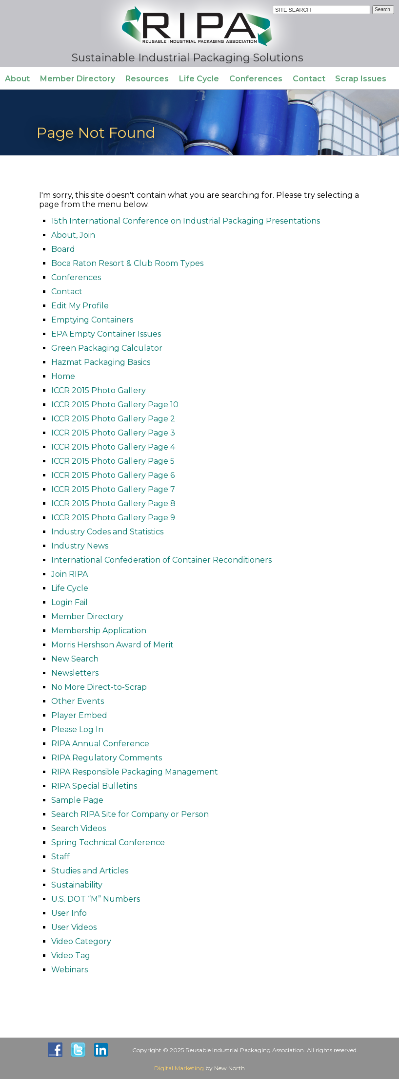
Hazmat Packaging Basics (100, 362)
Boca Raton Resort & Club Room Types (127, 263)
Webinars (69, 969)
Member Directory (77, 78)
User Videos (74, 927)
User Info (69, 913)
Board (63, 249)
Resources (147, 78)
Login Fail (69, 602)
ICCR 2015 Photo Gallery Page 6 (113, 475)
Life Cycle (199, 78)
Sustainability (76, 885)
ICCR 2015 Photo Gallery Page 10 (115, 404)
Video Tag (70, 955)
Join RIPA (69, 574)
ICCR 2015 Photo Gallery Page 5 (113, 461)
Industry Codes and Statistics (107, 531)
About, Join (73, 235)
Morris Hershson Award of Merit (112, 644)
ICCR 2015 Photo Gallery (98, 390)
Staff (60, 856)
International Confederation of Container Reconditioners (161, 560)
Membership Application (98, 630)
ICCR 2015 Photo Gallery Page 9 (113, 517)
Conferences (255, 78)
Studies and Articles (89, 870)
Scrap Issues (360, 78)
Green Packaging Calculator (106, 348)
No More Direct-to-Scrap (99, 687)
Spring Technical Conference (108, 842)
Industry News (79, 545)
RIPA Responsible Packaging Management (134, 771)
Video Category (81, 941)
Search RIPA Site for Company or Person (130, 814)
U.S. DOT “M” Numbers (95, 899)
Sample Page (77, 800)
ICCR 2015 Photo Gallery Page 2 (113, 418)
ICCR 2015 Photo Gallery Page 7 (113, 489)
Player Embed (79, 715)
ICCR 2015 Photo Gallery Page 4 (113, 447)
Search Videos (78, 828)
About (17, 78)
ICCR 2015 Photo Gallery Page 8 (113, 503)
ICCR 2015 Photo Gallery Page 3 (113, 432)
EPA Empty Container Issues (106, 334)
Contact (309, 78)
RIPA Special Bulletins (94, 786)
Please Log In (77, 729)
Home (63, 376)
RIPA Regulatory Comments (106, 757)
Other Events (77, 701)
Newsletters (75, 673)
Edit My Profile (80, 305)
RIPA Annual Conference (100, 743)
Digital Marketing (179, 1068)
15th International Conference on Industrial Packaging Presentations (185, 221)
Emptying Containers (92, 319)
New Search (75, 658)
